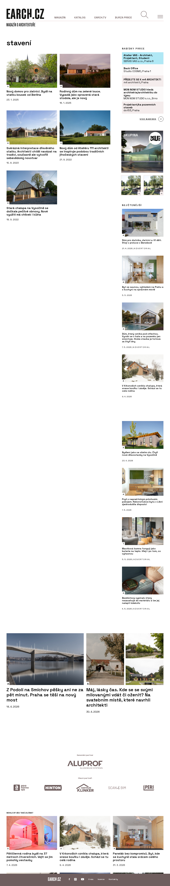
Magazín (60, 17)
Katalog (79, 17)
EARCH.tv (100, 17)
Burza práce (123, 17)
